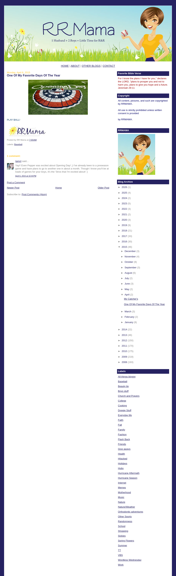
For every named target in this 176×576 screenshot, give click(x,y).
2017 (125, 236)
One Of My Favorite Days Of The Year (33, 75)
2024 (125, 198)
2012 (125, 340)
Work (121, 564)
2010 (125, 351)
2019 (125, 225)
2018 (125, 230)
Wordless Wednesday (129, 560)
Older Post (103, 187)
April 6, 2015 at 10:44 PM (25, 176)
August (129, 272)
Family (121, 429)
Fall (120, 424)
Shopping (123, 531)
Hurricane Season (127, 478)
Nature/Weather (126, 506)
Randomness (125, 521)
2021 (125, 214)
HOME (65, 65)
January (129, 322)
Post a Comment (16, 182)
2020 (125, 219)
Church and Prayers (129, 396)
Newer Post (13, 187)
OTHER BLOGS (91, 65)
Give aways (124, 449)
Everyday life (125, 415)
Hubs (121, 468)
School (121, 526)
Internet (122, 482)
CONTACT (109, 65)
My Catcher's (131, 298)
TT (119, 550)
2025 (125, 192)
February (130, 316)
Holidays (122, 463)
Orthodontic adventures (130, 511)
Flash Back (124, 439)
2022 (125, 208)
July (127, 278)
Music (121, 497)
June (128, 283)
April (127, 294)
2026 (125, 187)
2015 (125, 247)
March (128, 311)
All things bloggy (127, 376)
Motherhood (124, 492)
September (131, 267)
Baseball (18, 144)
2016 (125, 241)
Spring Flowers (126, 540)
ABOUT (75, 65)
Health (121, 453)
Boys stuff (123, 391)
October (129, 262)
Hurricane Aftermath (129, 473)
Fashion (122, 434)
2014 (125, 329)
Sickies (122, 535)
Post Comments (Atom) (34, 194)
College (122, 400)
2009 (125, 356)
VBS (120, 555)
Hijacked (122, 458)
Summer (122, 545)
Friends (122, 444)
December (131, 251)
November (131, 256)
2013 (125, 335)
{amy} (18, 161)
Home (58, 187)
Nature (121, 502)
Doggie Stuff (124, 410)
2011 (125, 345)
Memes (122, 487)
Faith (120, 420)
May (127, 289)
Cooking (122, 405)
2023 (125, 203)
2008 (125, 362)
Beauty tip (123, 386)
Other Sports (125, 516)
